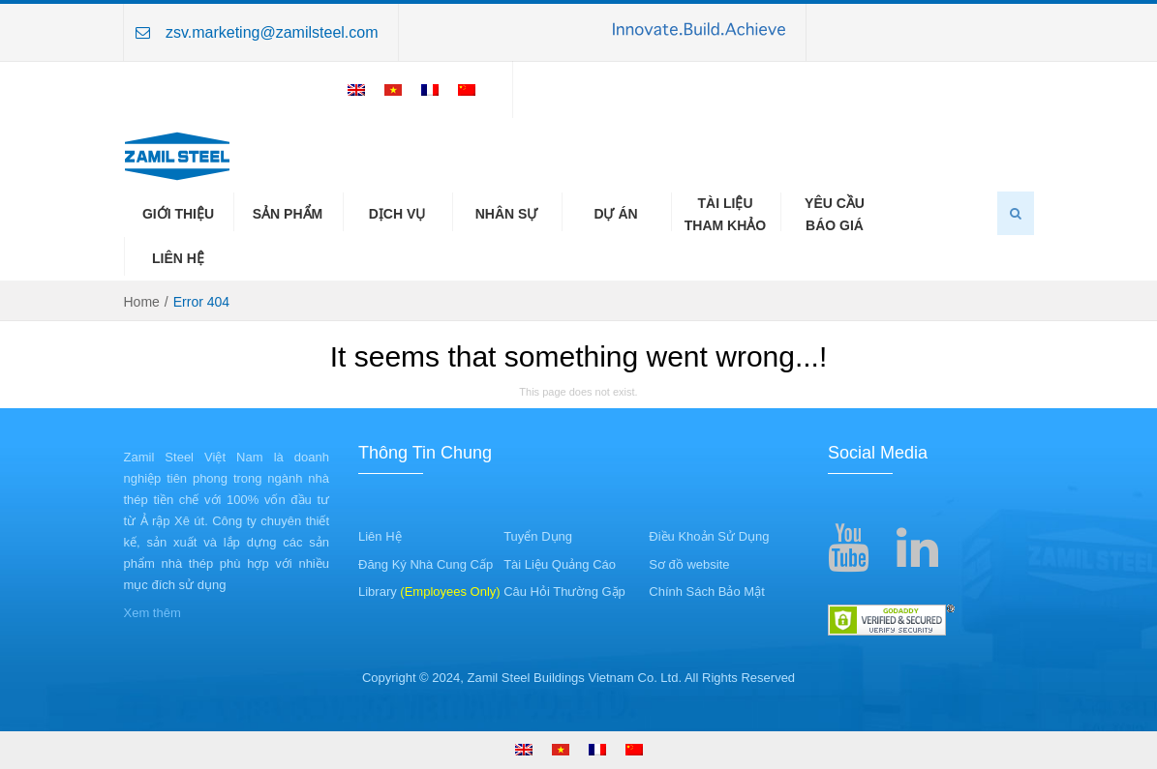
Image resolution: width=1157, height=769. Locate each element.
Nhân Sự (506, 214)
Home (142, 302)
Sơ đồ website (689, 564)
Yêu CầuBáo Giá (835, 214)
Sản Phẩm (287, 214)
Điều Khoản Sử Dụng (709, 536)
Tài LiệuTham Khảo (725, 214)
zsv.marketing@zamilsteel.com (272, 32)
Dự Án (615, 214)
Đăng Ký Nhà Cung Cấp (425, 564)
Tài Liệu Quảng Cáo (559, 564)
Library (429, 591)
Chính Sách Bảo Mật (707, 591)
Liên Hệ (178, 258)
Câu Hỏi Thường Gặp (564, 591)
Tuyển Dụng (537, 536)
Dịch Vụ (397, 214)
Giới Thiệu (178, 214)
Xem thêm (152, 613)
